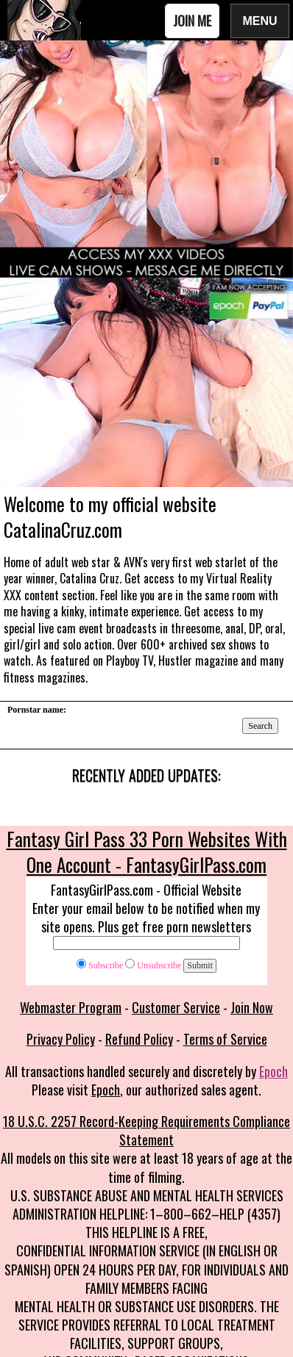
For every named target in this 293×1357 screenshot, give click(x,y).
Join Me (192, 20)
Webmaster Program (70, 1007)
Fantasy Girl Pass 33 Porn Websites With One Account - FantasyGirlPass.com (147, 851)
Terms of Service (225, 1038)
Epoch (273, 1071)
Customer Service (176, 1007)
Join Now (251, 1007)
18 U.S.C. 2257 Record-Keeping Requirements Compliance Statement (146, 1130)
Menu (259, 20)
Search (260, 726)
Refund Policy (139, 1038)
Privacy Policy (61, 1038)
